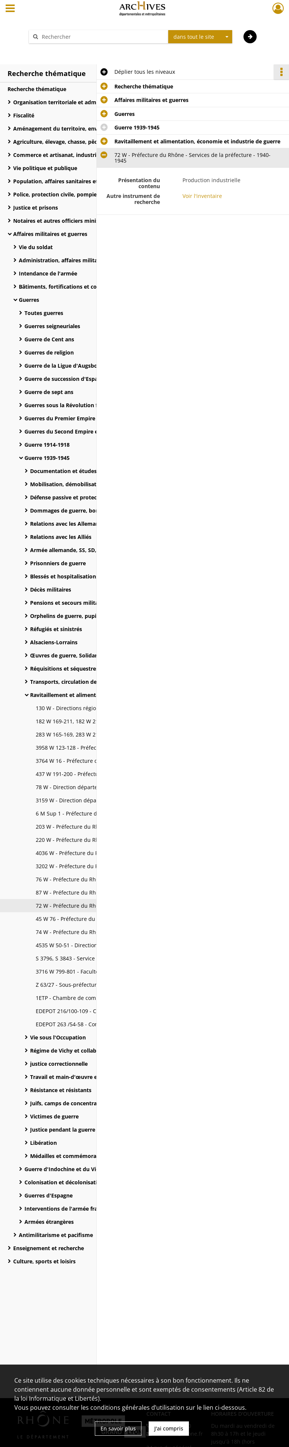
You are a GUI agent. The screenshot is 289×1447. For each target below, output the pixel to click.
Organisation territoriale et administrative (68, 102)
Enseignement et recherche (48, 1248)
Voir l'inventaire (202, 195)
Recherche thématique (37, 89)
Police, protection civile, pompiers (57, 194)
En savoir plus (118, 1428)
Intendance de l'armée (48, 273)
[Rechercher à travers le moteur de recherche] (102, 37)
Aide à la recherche (58, 50)
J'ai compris (168, 1428)
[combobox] (200, 37)
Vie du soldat (36, 247)
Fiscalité (23, 115)
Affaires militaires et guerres (50, 233)
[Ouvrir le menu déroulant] (10, 9)
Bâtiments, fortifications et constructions (72, 286)
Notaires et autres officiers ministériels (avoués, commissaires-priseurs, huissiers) (88, 220)
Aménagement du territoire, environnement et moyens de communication (88, 128)
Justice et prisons (35, 207)
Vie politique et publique (45, 168)
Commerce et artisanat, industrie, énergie (67, 154)
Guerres (29, 299)
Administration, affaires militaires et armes (75, 260)
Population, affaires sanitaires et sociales (66, 181)
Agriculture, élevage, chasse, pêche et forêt (69, 141)
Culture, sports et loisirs (44, 1261)
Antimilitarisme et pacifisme (56, 1235)
